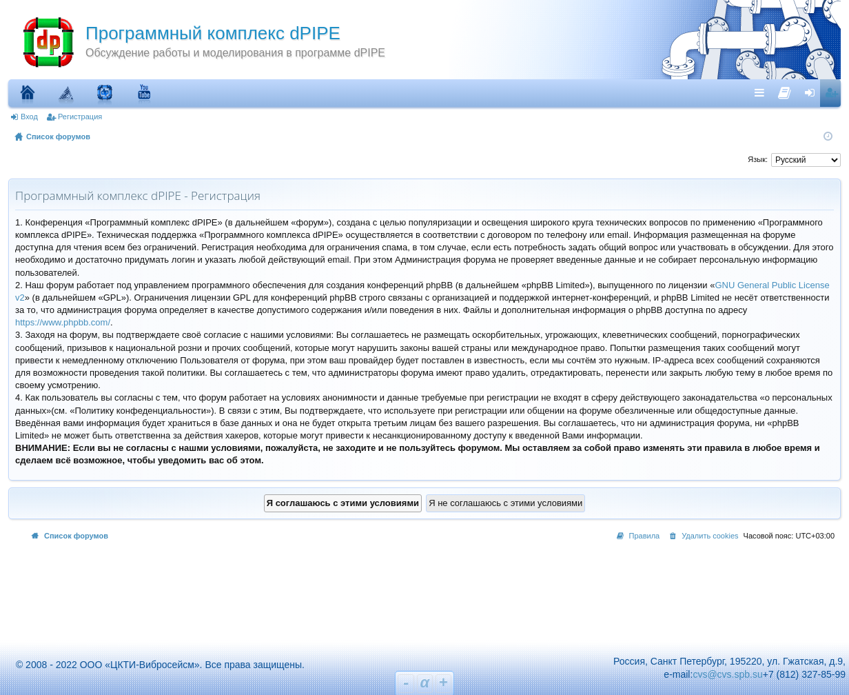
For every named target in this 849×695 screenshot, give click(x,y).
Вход (29, 116)
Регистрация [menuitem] (833, 92)
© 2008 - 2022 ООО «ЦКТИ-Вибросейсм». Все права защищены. (154, 664)
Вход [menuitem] (813, 92)
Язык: (758, 159)
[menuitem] (784, 89)
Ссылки (763, 92)
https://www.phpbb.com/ (62, 322)
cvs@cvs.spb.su (727, 674)
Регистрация (80, 116)
